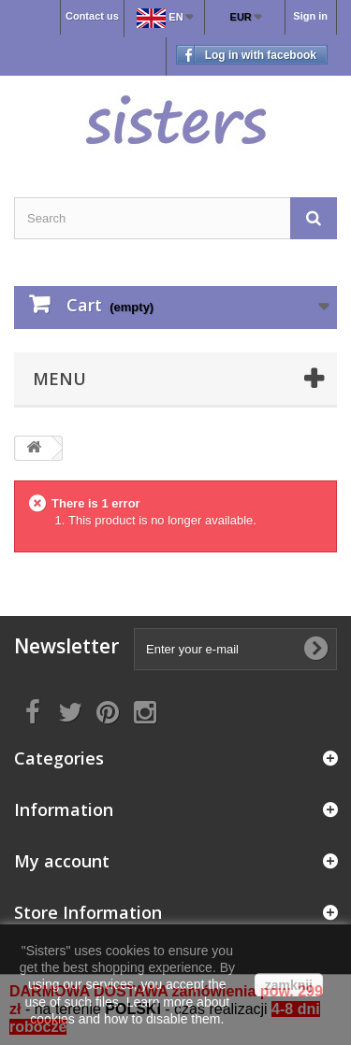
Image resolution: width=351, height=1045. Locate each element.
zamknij (289, 985)
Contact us (92, 15)
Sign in (310, 15)
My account (62, 861)
